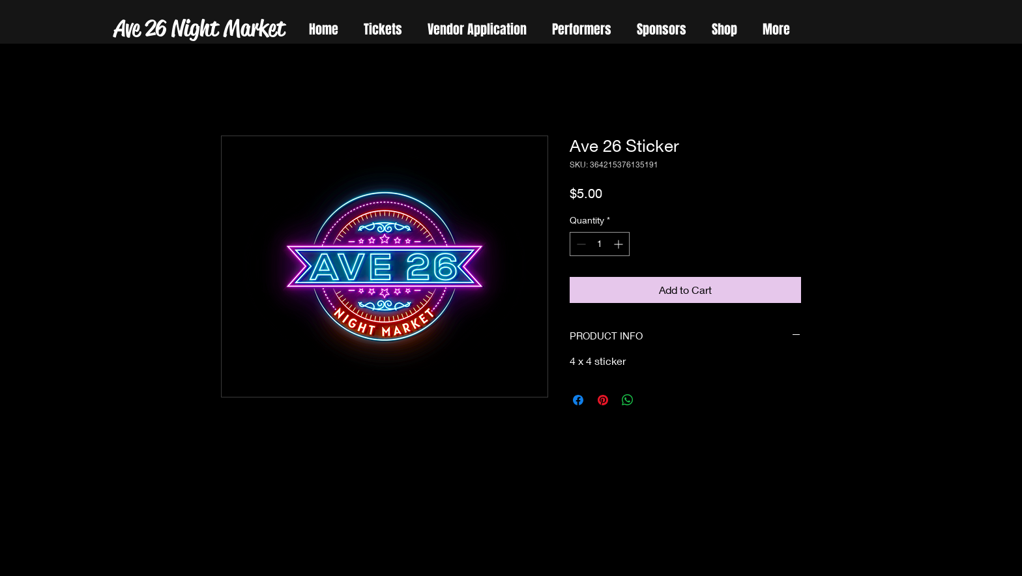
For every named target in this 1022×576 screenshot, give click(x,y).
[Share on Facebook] (578, 400)
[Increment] (619, 244)
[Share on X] (652, 400)
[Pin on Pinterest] (603, 400)
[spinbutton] (599, 244)
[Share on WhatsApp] (627, 400)
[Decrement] (580, 244)
